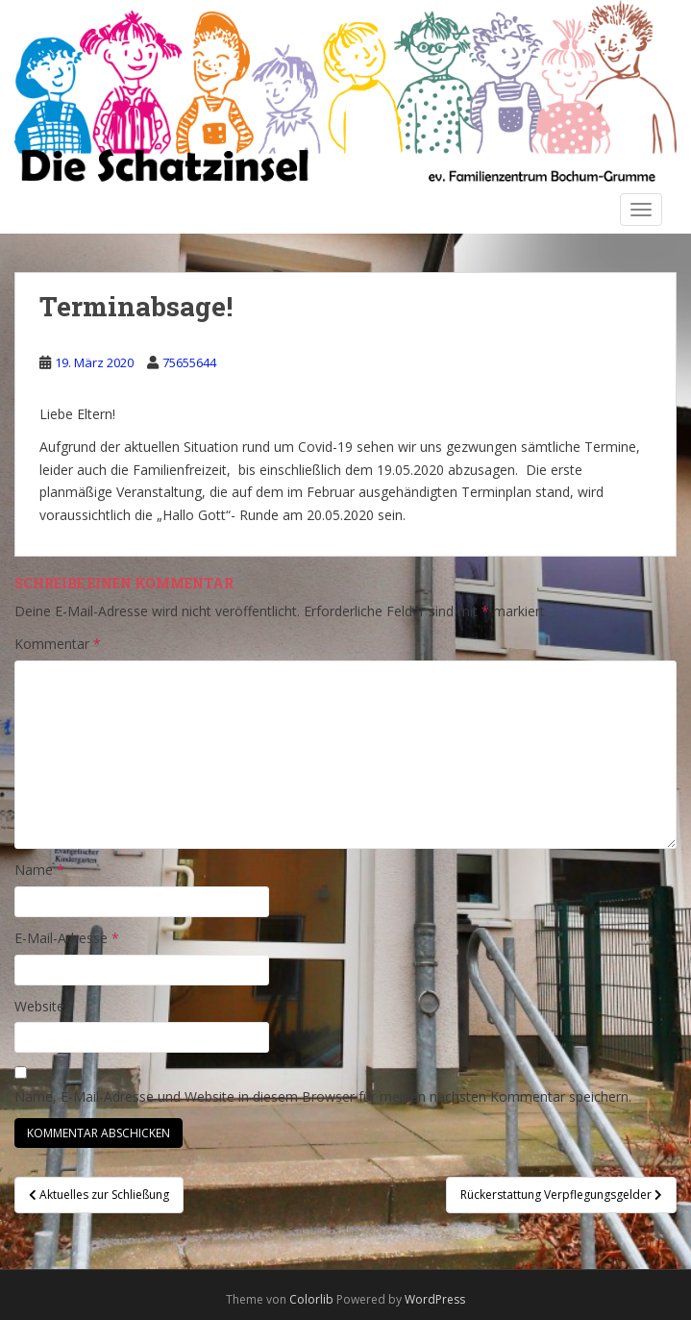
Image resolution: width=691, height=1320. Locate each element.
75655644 (189, 362)
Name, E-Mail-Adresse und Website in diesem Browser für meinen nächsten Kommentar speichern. (322, 1096)
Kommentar (57, 644)
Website (39, 1006)
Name (39, 869)
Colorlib (311, 1299)
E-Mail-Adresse (66, 938)
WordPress (435, 1299)
